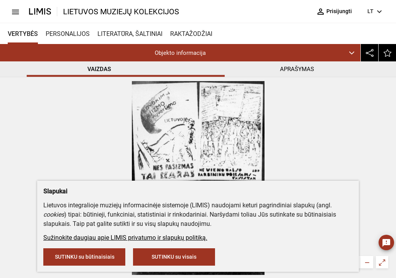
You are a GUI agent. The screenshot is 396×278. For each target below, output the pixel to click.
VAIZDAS (99, 69)
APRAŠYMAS (297, 69)
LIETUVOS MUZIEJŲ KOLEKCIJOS (121, 11)
